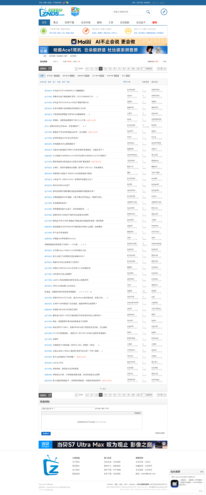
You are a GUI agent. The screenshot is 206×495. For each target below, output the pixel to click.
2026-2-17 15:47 (156, 180)
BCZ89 (153, 125)
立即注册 (139, 3)
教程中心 (107, 466)
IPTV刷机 (117, 470)
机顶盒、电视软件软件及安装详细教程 (60, 292)
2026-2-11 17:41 (156, 216)
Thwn (129, 285)
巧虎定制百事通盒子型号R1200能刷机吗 (69, 114)
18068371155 (132, 202)
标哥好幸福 (131, 338)
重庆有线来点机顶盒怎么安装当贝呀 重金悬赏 (71, 162)
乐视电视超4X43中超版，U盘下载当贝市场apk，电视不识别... (78, 197)
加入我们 (76, 470)
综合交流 (107, 462)
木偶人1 (154, 149)
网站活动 (107, 33)
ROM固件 (160, 33)
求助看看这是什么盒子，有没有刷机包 (68, 209)
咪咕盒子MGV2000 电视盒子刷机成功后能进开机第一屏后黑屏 (78, 221)
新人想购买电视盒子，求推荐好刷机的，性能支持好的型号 (77, 381)
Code (59, 413)
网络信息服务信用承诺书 (113, 487)
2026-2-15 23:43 (156, 186)
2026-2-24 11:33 (156, 127)
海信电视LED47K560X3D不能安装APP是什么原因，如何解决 (77, 227)
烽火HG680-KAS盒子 (61, 185)
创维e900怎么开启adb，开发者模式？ (65, 126)
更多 (68, 82)
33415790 (130, 297)
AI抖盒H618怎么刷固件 (62, 274)
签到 (154, 22)
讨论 (63, 33)
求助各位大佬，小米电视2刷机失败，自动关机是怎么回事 (76, 375)
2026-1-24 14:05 (156, 381)
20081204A (155, 90)
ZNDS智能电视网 (40, 56)
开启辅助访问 (131, 2)
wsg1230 (130, 326)
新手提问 (53, 76)
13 (143, 113)
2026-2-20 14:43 (156, 156)
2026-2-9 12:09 (156, 239)
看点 (55, 22)
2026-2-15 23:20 (156, 192)
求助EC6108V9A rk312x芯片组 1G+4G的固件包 (72, 268)
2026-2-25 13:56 (156, 103)
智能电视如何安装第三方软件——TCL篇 (61, 244)
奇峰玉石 (154, 285)
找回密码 (147, 3)
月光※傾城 (155, 172)
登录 (133, 3)
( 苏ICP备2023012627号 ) (158, 484)
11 (91, 292)
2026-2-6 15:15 (156, 257)
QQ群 (50, 3)
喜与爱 (129, 184)
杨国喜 (129, 267)
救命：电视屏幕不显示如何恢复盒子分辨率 (70, 321)
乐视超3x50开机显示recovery (64, 239)
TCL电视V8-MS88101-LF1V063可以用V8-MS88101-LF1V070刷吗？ (80, 156)
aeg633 (129, 226)
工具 (111, 22)
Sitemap (132, 484)
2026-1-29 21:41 (156, 334)
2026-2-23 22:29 (156, 133)
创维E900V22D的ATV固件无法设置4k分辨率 (71, 215)
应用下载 (69, 22)
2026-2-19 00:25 (156, 168)
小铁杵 (153, 220)
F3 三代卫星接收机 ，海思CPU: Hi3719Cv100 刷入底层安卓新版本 (79, 333)
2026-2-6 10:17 (156, 269)
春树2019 (130, 107)
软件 (125, 484)
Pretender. (155, 226)
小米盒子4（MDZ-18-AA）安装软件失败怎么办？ (73, 179)
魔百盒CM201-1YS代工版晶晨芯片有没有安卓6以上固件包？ (77, 315)
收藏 (45, 3)
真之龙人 (154, 362)
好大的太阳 (131, 90)
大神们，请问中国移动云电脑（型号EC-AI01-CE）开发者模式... (78, 168)
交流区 (94, 33)
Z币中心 (114, 33)
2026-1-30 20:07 (156, 316)
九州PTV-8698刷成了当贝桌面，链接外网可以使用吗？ (75, 304)
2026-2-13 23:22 (156, 198)
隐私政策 (76, 474)
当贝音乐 (148, 470)
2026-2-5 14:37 (156, 281)
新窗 (125, 82)
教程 (99, 22)
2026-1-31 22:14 (156, 310)
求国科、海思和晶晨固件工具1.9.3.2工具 (69, 120)
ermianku (154, 267)
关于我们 (76, 462)
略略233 (154, 166)
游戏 (59, 33)
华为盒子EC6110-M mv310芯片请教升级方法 (71, 102)
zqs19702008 (156, 143)
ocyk (153, 297)
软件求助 (113, 76)
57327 (129, 137)
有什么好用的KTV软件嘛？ (64, 357)
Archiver (110, 484)
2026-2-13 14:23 (156, 204)
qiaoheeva (130, 314)
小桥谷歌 (154, 303)
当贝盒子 (141, 22)
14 (143, 96)
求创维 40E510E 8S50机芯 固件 (65, 310)
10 (133, 68)
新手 (136, 33)
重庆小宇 (130, 166)
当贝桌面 (139, 470)
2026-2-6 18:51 (156, 251)
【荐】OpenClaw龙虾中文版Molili (183, 477)
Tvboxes (130, 356)
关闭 (201, 472)
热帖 (58, 82)
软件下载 (53, 33)
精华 (63, 82)
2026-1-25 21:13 (156, 363)
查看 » (201, 491)
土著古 (129, 113)
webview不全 (58, 363)
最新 (49, 82)
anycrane (154, 113)
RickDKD (130, 249)
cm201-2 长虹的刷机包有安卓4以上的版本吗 (70, 280)
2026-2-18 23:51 (156, 174)
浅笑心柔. (154, 214)
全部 (41, 76)
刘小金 (153, 137)
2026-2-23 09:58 (156, 139)
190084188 (131, 379)
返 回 (81, 68)
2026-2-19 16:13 (156, 162)
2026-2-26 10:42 (156, 91)
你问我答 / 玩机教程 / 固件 (58, 56)
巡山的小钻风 (132, 243)
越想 (128, 172)
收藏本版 (153, 61)
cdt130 (129, 308)
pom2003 (130, 220)
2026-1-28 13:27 (156, 340)
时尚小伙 (154, 208)
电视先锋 (130, 149)
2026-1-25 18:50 (156, 369)
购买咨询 (68, 76)
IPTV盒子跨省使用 (60, 233)
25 (143, 125)
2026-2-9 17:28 (156, 227)
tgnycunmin (131, 362)
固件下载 (107, 470)
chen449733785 (132, 303)
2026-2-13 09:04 (156, 210)
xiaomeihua (131, 190)
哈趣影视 (139, 466)
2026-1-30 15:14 (156, 328)
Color (46, 413)
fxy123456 (130, 208)
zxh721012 (155, 232)
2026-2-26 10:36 (156, 97)
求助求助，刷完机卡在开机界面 (66, 369)
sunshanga (155, 379)
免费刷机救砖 (151, 33)
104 (143, 291)
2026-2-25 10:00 (156, 109)
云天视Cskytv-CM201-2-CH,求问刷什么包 (69, 250)
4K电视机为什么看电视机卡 (64, 144)
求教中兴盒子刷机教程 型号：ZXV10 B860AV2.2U (73, 97)
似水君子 (130, 131)
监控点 (153, 131)
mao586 (154, 178)
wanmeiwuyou (132, 155)
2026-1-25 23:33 (156, 352)
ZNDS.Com (50, 490)
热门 (54, 82)
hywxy (153, 320)
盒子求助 (98, 76)
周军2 (153, 314)
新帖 (116, 484)
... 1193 (137, 69)
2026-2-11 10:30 (156, 221)
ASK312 (130, 374)
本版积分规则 (160, 433)
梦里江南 (154, 255)
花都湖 (129, 291)
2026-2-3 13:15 (156, 298)
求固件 (55, 339)
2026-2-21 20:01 (156, 150)
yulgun (153, 332)
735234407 (131, 161)
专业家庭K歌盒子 (60, 203)
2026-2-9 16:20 (156, 233)
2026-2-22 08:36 (156, 145)
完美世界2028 (156, 119)
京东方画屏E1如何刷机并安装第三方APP (69, 108)
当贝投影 (124, 22)
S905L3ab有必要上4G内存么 (64, 286)
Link (52, 413)
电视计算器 (70, 33)
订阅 (164, 61)
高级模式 (138, 413)
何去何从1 (130, 143)
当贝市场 (85, 22)
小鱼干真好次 (156, 308)
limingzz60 (155, 184)
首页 (40, 3)
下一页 (160, 68)
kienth (129, 119)
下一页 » (103, 389)
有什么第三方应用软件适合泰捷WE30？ (69, 256)
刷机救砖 (117, 466)
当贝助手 (148, 466)
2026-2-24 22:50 (156, 115)
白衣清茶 (130, 368)
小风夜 (129, 344)
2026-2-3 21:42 (156, 292)
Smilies (62, 413)
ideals (129, 332)
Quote (56, 413)
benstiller (130, 273)
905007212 (131, 214)
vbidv (129, 237)
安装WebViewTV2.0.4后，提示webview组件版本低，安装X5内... (78, 298)
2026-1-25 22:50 (156, 358)
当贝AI (147, 462)
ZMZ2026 (130, 279)
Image (49, 413)
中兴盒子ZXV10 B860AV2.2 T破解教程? (69, 91)
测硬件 (100, 33)
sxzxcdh (130, 320)
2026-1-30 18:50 (156, 322)
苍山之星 (154, 155)
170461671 (131, 350)
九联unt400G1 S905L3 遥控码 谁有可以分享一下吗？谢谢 (76, 351)
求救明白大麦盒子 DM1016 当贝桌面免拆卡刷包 (72, 173)
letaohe (154, 350)
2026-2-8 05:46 (156, 245)
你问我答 (142, 33)
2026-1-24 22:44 (156, 375)
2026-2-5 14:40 (156, 275)
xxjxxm (129, 96)
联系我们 (76, 466)
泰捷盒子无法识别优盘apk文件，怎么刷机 (70, 132)
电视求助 (83, 76)
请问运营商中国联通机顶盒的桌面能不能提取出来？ (74, 191)
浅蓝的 (129, 101)
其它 (126, 76)
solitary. (154, 356)
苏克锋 (153, 291)
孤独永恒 (130, 232)
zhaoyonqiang (156, 243)
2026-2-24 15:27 (156, 121)
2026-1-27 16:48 (156, 346)
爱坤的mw (155, 161)
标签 (121, 484)
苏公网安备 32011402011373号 (158, 487)
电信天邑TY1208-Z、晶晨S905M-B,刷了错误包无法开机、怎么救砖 (80, 327)
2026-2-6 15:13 (156, 263)
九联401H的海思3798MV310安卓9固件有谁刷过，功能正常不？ (78, 150)
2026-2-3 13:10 (156, 304)
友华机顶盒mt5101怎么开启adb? (65, 138)
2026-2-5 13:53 (156, 287)
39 (143, 243)
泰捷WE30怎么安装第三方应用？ (66, 262)
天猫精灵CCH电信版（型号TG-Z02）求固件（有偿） (74, 345)
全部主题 (43, 82)
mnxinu (154, 196)
